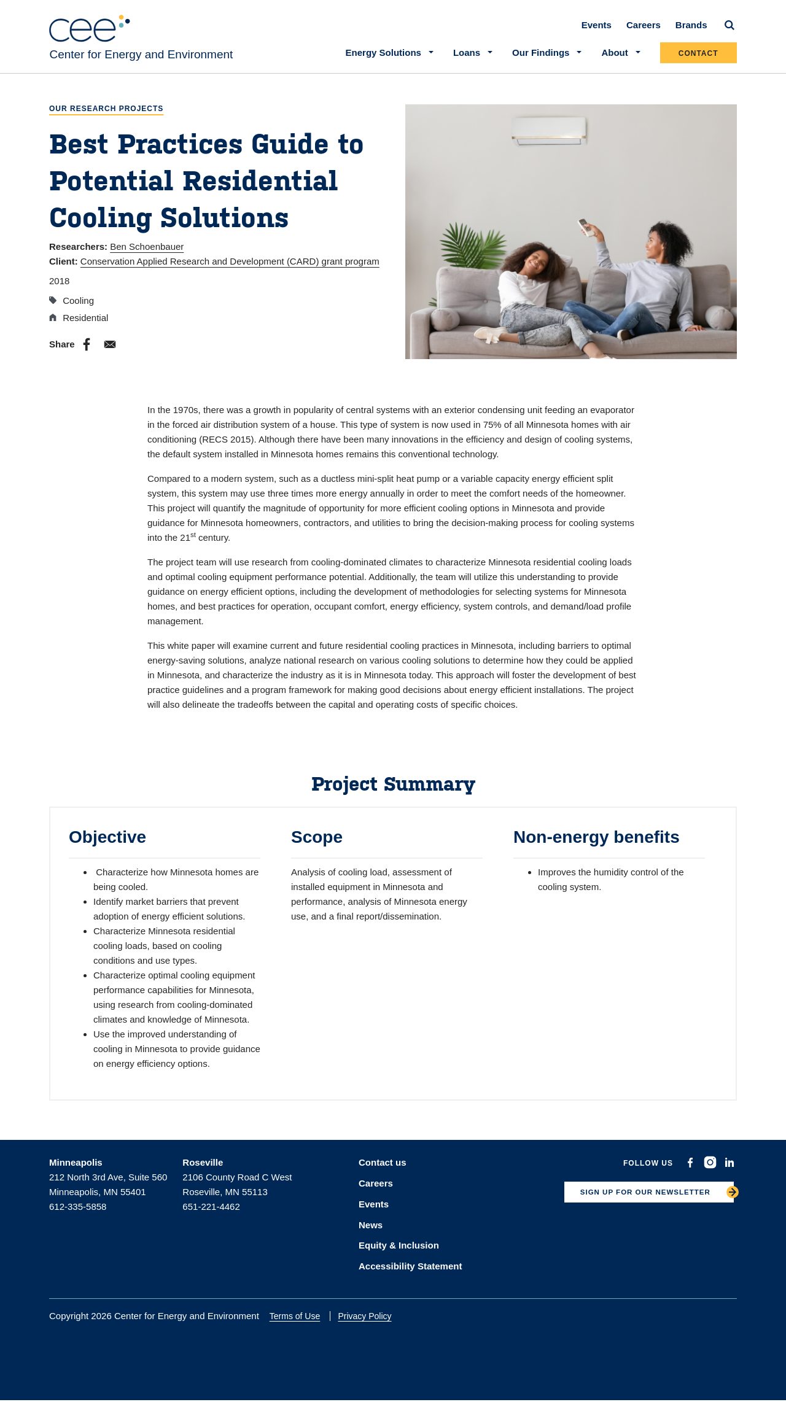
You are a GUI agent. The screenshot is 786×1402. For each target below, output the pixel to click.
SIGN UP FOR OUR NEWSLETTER (635, 1202)
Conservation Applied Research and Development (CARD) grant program (229, 268)
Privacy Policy (372, 1317)
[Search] (729, 32)
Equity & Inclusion (399, 1247)
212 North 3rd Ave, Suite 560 (108, 1184)
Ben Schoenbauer (147, 253)
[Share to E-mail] (110, 351)
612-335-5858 (77, 1213)
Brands (691, 31)
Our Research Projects (106, 116)
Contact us (383, 1169)
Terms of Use (302, 1317)
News (371, 1228)
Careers (643, 31)
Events (597, 31)
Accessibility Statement (410, 1267)
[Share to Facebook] (86, 351)
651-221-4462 (210, 1213)
